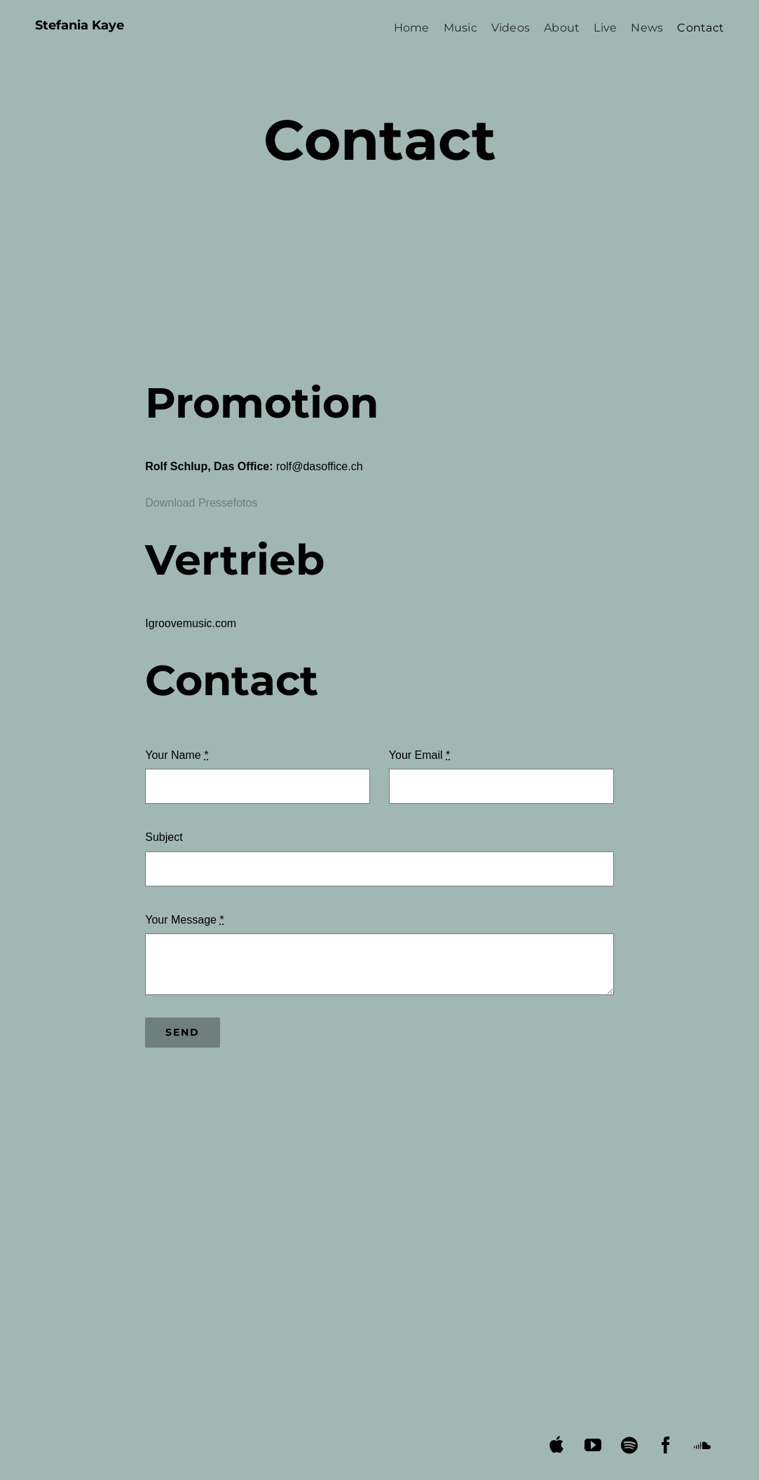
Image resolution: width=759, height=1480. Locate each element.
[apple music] (557, 1444)
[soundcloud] (703, 1445)
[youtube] (593, 1445)
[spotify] (630, 1445)
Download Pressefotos (201, 503)
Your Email (419, 755)
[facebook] (666, 1445)
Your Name (176, 755)
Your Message (184, 920)
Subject (163, 837)
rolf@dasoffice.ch (319, 466)
